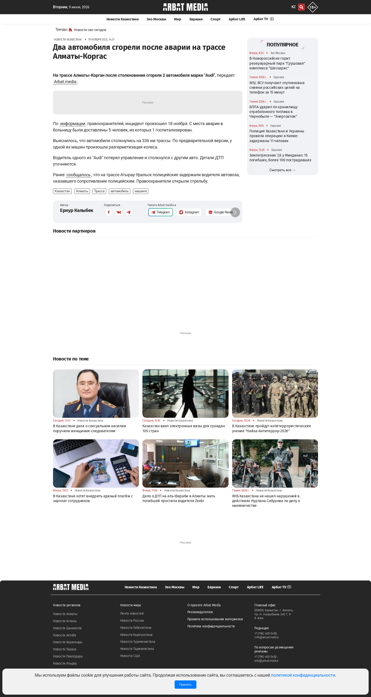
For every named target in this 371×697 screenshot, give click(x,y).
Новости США (130, 656)
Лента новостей (132, 614)
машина (141, 191)
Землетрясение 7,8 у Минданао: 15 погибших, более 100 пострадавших (280, 157)
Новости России (132, 621)
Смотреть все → (282, 170)
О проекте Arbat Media (204, 605)
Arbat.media (65, 81)
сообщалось (78, 174)
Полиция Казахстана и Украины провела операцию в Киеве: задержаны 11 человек (276, 136)
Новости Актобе (64, 635)
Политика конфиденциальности (211, 626)
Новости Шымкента (67, 628)
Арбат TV (264, 19)
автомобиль (119, 191)
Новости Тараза (64, 649)
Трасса (99, 191)
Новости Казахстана (122, 19)
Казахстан (62, 191)
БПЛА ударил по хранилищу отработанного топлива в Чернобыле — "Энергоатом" (273, 112)
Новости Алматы (65, 614)
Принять (185, 684)
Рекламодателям (200, 612)
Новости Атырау (65, 663)
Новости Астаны (65, 621)
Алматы (82, 191)
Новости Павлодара (68, 656)
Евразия (196, 19)
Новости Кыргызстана (136, 635)
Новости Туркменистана (137, 642)
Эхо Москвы (156, 19)
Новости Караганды (67, 642)
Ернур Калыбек (76, 210)
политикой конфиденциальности (303, 675)
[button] (235, 212)
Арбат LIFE (237, 19)
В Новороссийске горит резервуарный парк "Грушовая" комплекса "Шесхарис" (277, 63)
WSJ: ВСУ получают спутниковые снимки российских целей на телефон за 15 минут (277, 88)
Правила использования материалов (215, 619)
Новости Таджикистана (137, 649)
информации (72, 123)
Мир (177, 19)
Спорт (216, 19)
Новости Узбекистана (135, 628)
